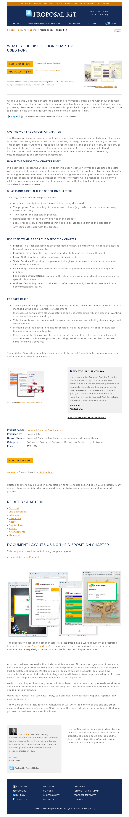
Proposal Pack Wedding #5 (106, 86)
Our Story (79, 786)
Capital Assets (17, 525)
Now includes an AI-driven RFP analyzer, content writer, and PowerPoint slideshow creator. (64, 3)
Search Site (21, 799)
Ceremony (15, 518)
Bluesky (19, 795)
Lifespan (14, 515)
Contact (93, 23)
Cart (110, 24)
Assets (13, 521)
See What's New (99, 14)
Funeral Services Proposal (24, 557)
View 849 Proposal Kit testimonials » (87, 417)
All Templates (31, 29)
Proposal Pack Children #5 (36, 646)
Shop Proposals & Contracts (43, 23)
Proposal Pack (14, 29)
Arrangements (17, 532)
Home (16, 23)
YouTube (19, 790)
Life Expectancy (18, 511)
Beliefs (13, 528)
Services (48, 790)
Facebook (20, 786)
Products (48, 786)
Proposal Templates (85, 795)
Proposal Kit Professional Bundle (48, 70)
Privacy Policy (88, 808)
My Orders (74, 23)
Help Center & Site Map (86, 790)
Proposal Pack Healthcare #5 (30, 402)
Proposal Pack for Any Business (48, 63)
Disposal (14, 508)
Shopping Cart (51, 795)
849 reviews (46, 472)
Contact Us (80, 799)
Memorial (14, 535)
